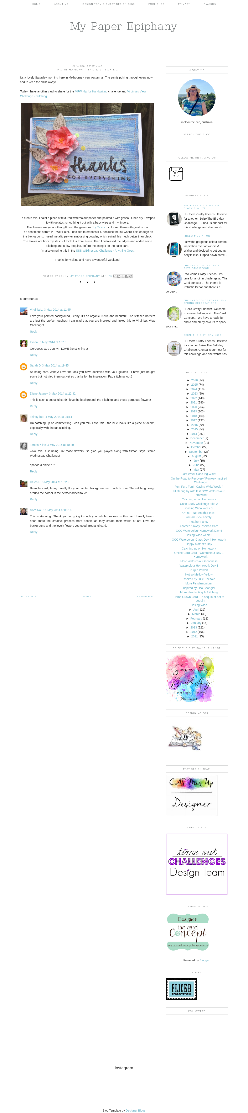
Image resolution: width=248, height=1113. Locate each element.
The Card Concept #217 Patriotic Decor (201, 266)
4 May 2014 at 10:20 (60, 444)
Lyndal (34, 342)
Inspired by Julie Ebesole (199, 579)
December (197, 438)
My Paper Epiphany (124, 26)
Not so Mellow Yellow (199, 574)
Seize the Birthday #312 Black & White (202, 207)
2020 (193, 407)
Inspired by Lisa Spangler (198, 588)
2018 (193, 416)
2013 (193, 627)
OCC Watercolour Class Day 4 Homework (199, 539)
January (196, 623)
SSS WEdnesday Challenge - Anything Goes (105, 250)
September (196, 451)
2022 (193, 398)
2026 (194, 380)
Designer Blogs (135, 1110)
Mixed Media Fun (197, 236)
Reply (33, 331)
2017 (193, 420)
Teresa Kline (38, 444)
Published (156, 4)
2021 (193, 402)
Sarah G (35, 365)
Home (36, 4)
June (196, 465)
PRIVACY (184, 4)
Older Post (29, 596)
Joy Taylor (98, 227)
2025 (194, 384)
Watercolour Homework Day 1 (199, 565)
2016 (194, 425)
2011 (194, 636)
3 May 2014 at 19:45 (55, 365)
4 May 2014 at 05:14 (58, 416)
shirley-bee (37, 416)
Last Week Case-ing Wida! (199, 474)
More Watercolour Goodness (198, 561)
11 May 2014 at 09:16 (57, 510)
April (196, 609)
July (196, 460)
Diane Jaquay (39, 393)
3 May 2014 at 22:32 (62, 393)
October (196, 447)
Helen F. (35, 482)
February (196, 618)
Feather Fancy (199, 521)
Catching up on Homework (199, 499)
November (196, 442)
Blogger (204, 960)
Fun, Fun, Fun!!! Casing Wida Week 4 (199, 486)
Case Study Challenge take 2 (199, 503)
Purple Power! (199, 570)
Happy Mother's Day (199, 544)
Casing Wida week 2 (199, 535)
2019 (193, 411)
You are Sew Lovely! (199, 517)
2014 (193, 433)
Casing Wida (199, 605)
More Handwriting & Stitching (199, 592)
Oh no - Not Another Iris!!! (199, 512)
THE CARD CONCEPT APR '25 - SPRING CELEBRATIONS (205, 301)
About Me (61, 4)
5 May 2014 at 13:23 (55, 482)
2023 (194, 393)
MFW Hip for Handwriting (91, 91)
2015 (194, 429)
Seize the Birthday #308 (202, 335)
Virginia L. (36, 309)
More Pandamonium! (198, 583)
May (196, 469)
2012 (193, 631)
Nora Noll (36, 510)
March (196, 614)
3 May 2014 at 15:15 (53, 342)
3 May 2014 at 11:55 (57, 309)
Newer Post (146, 596)
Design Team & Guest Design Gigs (108, 4)
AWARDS (210, 4)
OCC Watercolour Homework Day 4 (199, 530)
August (196, 456)
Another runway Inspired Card (199, 526)
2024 (193, 389)
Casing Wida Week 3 (198, 508)
